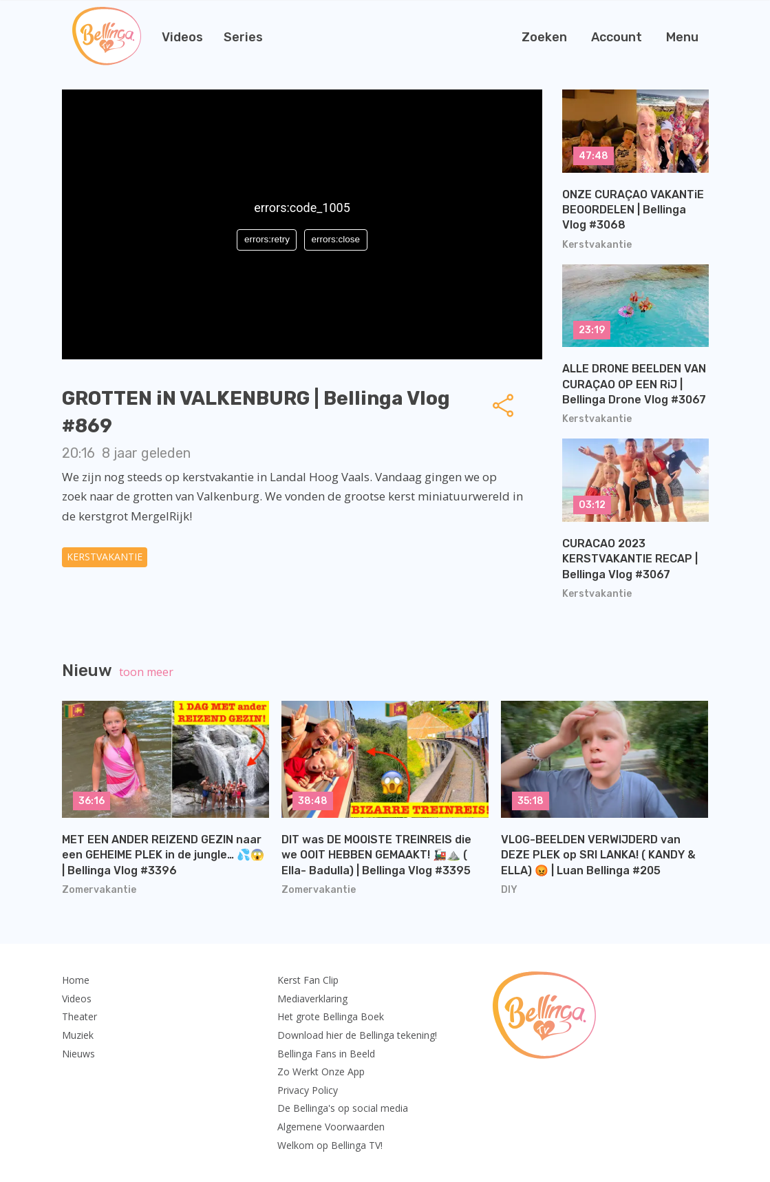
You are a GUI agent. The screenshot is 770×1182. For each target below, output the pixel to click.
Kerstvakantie (104, 556)
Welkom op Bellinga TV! (330, 1145)
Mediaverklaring (312, 998)
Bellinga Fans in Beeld (326, 1053)
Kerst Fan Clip (308, 979)
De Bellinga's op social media (342, 1108)
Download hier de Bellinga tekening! (357, 1035)
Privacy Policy (307, 1090)
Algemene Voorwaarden (331, 1126)
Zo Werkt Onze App (321, 1071)
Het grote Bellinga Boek (330, 1016)
